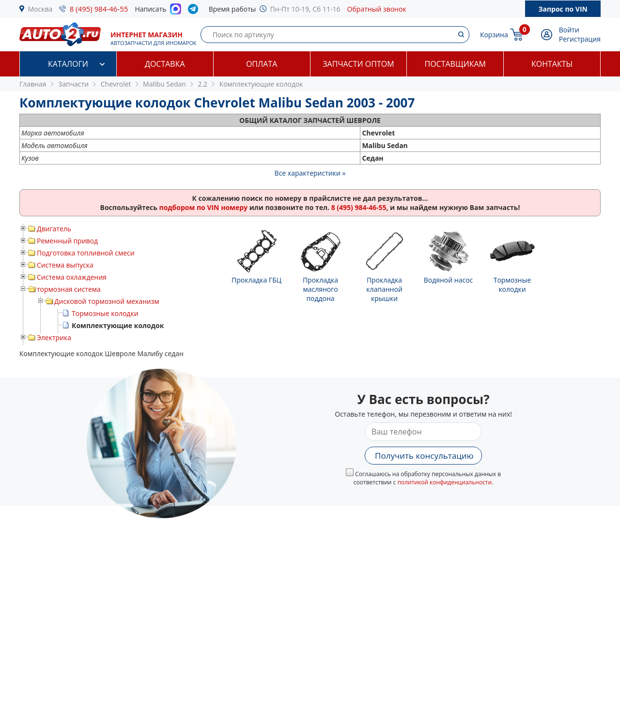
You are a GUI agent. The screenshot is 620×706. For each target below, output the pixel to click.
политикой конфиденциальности (444, 482)
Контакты (552, 64)
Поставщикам (455, 64)
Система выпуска (65, 265)
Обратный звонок (376, 9)
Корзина (494, 34)
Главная (32, 84)
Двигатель (54, 228)
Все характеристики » (310, 173)
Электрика (54, 337)
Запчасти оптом (358, 64)
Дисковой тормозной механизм (106, 301)
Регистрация (580, 39)
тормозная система (69, 289)
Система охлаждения (72, 277)
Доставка (165, 64)
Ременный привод (67, 240)
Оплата (261, 64)
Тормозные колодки (105, 313)
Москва (40, 9)
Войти (569, 29)
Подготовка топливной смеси (86, 252)
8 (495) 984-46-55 (99, 9)
